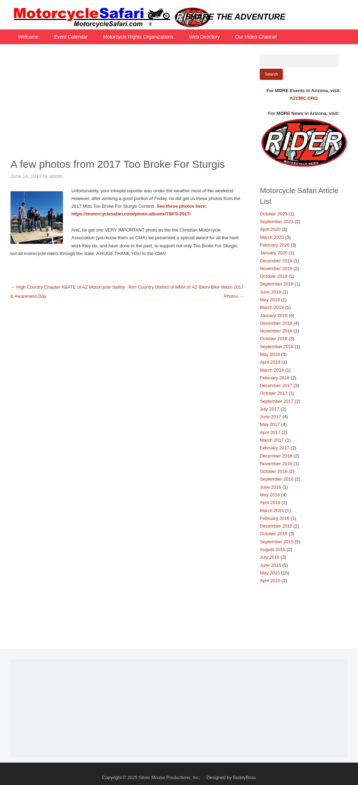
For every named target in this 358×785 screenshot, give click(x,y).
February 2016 (274, 518)
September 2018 (276, 346)
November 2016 (276, 463)
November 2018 (276, 330)
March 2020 (272, 237)
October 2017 (273, 393)
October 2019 (273, 276)
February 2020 (274, 245)
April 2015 (270, 580)
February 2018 (274, 377)
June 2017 (270, 416)
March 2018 (272, 370)
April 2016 (270, 502)
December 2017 (276, 385)
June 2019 (270, 292)
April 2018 (270, 362)
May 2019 (270, 299)
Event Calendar (71, 37)
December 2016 (276, 456)
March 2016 (272, 510)
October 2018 (273, 338)
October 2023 (273, 213)
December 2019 (276, 260)
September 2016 (276, 479)
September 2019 (276, 284)
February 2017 (274, 447)
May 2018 (270, 354)
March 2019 (272, 307)
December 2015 (276, 526)
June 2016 (270, 487)
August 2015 (272, 549)
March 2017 (272, 440)
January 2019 (273, 315)
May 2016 (270, 494)
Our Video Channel (256, 37)
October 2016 (273, 471)
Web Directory (204, 37)
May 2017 (270, 424)
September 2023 (276, 221)
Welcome (28, 37)
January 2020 (273, 252)
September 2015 (276, 541)
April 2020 (270, 229)
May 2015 (270, 573)
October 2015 (273, 533)
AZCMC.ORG (304, 98)
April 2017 (270, 432)
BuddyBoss (244, 777)
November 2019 (276, 268)
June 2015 (270, 565)
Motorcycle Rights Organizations (138, 37)
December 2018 (276, 323)
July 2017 (269, 409)
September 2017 (276, 401)
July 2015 (269, 557)
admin (56, 176)
